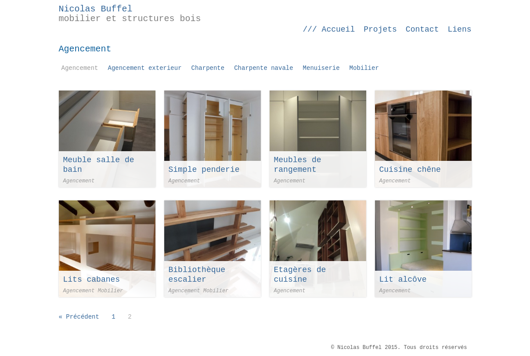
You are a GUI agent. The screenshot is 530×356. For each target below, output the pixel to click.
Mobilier (364, 68)
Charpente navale (263, 68)
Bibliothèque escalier (197, 274)
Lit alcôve (403, 279)
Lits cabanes (91, 279)
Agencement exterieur (145, 68)
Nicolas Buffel (96, 9)
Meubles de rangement (297, 165)
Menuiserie (321, 68)
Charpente (208, 68)
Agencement (79, 68)
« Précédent (79, 316)
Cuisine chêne (410, 169)
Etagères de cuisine (300, 274)
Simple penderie (204, 169)
